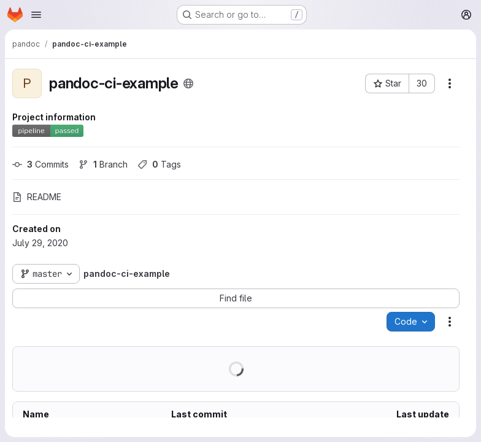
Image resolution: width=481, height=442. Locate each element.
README (36, 197)
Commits (40, 164)
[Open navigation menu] (36, 15)
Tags (159, 164)
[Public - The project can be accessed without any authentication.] (188, 83)
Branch (103, 164)
